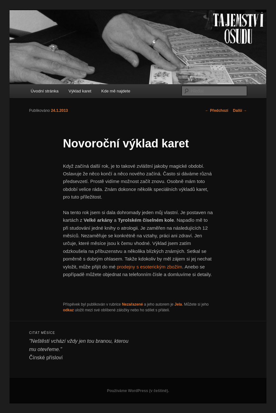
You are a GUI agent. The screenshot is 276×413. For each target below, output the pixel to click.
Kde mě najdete (115, 91)
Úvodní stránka (45, 91)
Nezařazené (132, 304)
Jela (178, 304)
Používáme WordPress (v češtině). (138, 391)
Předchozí (216, 110)
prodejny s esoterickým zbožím (149, 266)
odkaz (68, 310)
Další (240, 110)
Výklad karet (80, 91)
